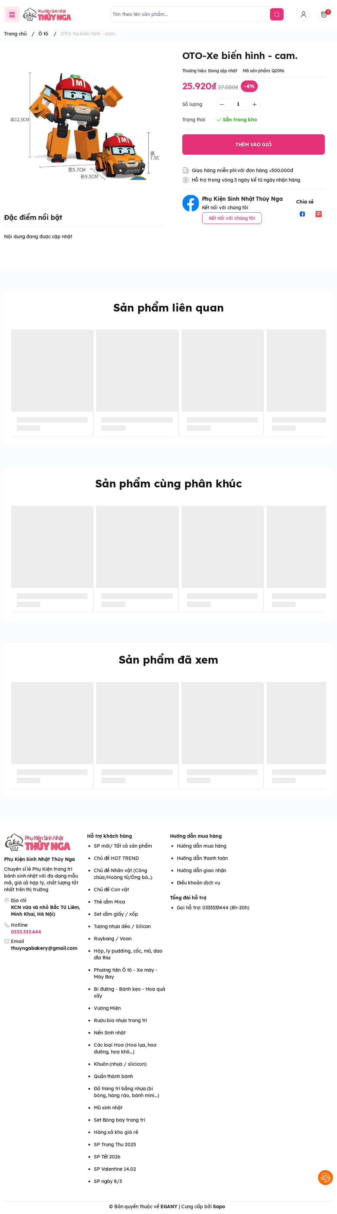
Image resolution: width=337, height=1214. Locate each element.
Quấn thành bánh (113, 1076)
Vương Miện (107, 1008)
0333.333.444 (26, 932)
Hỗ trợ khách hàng (109, 836)
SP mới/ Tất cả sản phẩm (123, 846)
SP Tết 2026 (107, 1157)
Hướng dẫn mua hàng (196, 836)
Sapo (219, 1206)
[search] (277, 14)
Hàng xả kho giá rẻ (116, 1132)
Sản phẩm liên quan (168, 307)
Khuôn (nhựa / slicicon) (120, 1064)
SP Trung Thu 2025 (115, 1144)
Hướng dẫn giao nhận (201, 870)
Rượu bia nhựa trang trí (120, 1020)
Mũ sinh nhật (108, 1108)
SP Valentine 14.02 (115, 1169)
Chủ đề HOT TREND (116, 858)
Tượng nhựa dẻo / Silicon (122, 926)
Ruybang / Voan (113, 939)
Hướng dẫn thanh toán (202, 858)
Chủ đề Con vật (111, 889)
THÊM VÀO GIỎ (253, 144)
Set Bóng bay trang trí (119, 1120)
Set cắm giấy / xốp (116, 914)
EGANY (169, 1206)
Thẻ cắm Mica (109, 902)
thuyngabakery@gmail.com (44, 948)
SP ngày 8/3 (108, 1181)
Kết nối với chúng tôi (232, 218)
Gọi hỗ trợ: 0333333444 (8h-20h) (213, 908)
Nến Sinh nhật (109, 1033)
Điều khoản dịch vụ (198, 883)
